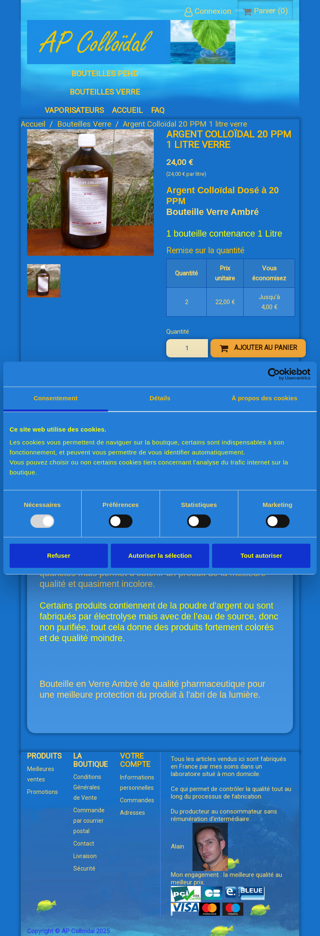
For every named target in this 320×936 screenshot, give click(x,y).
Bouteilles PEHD (104, 73)
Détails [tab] (160, 398)
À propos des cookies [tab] (265, 398)
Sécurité (84, 868)
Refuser (58, 555)
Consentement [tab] (56, 398)
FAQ (158, 110)
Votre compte (135, 760)
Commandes (137, 800)
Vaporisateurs (74, 110)
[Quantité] (187, 348)
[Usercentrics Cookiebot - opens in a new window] (274, 374)
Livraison (85, 856)
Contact (83, 843)
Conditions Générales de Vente (87, 787)
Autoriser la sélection (160, 555)
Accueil (127, 110)
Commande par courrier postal (89, 820)
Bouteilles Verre (105, 92)
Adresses (132, 812)
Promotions (42, 792)
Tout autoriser (261, 555)
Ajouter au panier (258, 348)
